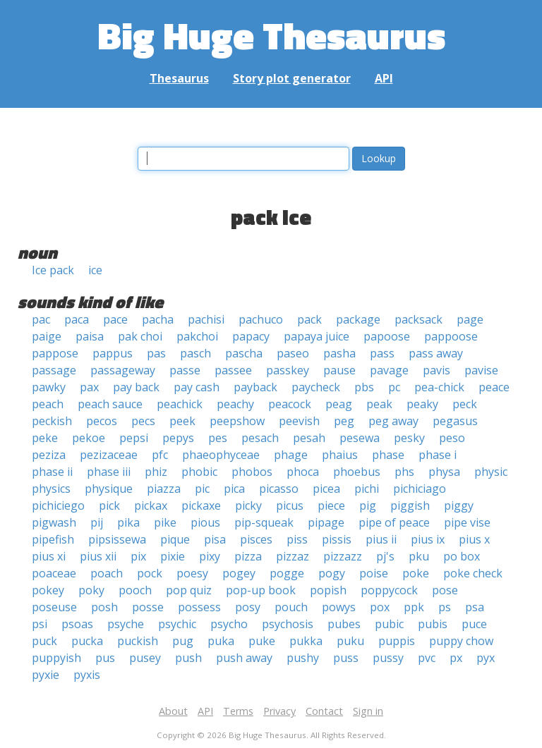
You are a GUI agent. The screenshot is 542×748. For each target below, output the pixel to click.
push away (244, 658)
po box (461, 556)
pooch (135, 590)
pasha (339, 353)
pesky (409, 438)
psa (474, 607)
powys (339, 607)
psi (39, 624)
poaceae (54, 573)
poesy (192, 573)
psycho (229, 624)
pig (367, 505)
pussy (388, 658)
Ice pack (53, 270)
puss (346, 658)
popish (328, 590)
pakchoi (197, 336)
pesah (309, 438)
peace (494, 387)
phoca (303, 471)
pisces (256, 539)
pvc (426, 658)
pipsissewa (117, 539)
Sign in (368, 711)
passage (54, 370)
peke (45, 438)
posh (104, 607)
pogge (287, 573)
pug (182, 641)
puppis (396, 641)
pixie (172, 556)
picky (248, 505)
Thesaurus (179, 78)
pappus (112, 353)
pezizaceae (109, 454)
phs (404, 471)
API (384, 78)
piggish (410, 505)
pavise (481, 370)
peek (182, 421)
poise (373, 573)
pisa (215, 539)
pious (205, 522)
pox (380, 607)
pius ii (381, 539)
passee (233, 370)
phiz (156, 471)
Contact (324, 711)
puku (350, 641)
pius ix (428, 539)
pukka (306, 641)
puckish (137, 641)
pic (202, 488)
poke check (472, 573)
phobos (251, 471)
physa (444, 471)
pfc (160, 454)
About (173, 711)
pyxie (45, 674)
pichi (366, 488)
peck (464, 404)
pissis (336, 539)
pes (217, 438)
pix (138, 556)
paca (76, 319)
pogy (331, 573)
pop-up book (261, 590)
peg (344, 421)
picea (326, 488)
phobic (199, 471)
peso (452, 438)
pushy (303, 658)
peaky (422, 404)
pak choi (140, 336)
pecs (143, 421)
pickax (150, 505)
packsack (418, 319)
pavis (436, 370)
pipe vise (467, 522)
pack (309, 319)
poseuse (54, 607)
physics (51, 488)
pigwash (54, 522)
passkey (287, 370)
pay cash (196, 387)
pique (175, 539)
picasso (279, 488)
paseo (293, 353)
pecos (101, 421)
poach (106, 573)
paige (46, 336)
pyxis (86, 674)
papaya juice (316, 336)
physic (490, 471)
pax (89, 387)
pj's (385, 556)
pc (394, 387)
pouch (291, 607)
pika (128, 522)
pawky (49, 387)
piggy (459, 505)
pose (445, 590)
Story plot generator (292, 78)
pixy (209, 556)
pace (115, 319)
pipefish (53, 539)
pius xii (98, 556)
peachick (180, 404)
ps (444, 607)
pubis (432, 624)
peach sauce (110, 404)
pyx (485, 658)
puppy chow (461, 641)
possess (199, 607)
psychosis (287, 624)
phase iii (109, 471)
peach (48, 404)
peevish (299, 421)
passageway (122, 370)
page (470, 319)
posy (247, 607)
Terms (238, 711)
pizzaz (292, 556)
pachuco (261, 319)
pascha (244, 353)
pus (105, 658)
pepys (178, 438)
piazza (164, 488)
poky (91, 590)
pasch (195, 353)
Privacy (279, 711)
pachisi (206, 319)
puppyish (56, 658)
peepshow (237, 421)
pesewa (359, 438)
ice (95, 270)
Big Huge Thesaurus (271, 35)
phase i (437, 454)
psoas (77, 624)
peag (338, 404)
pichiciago (419, 488)
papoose (386, 336)
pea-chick (439, 387)
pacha (158, 319)
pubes (344, 624)
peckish (52, 421)
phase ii (52, 471)
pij (96, 522)
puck (44, 641)
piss (297, 539)
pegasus (455, 421)
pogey (238, 573)
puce (474, 624)
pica (234, 488)
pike (165, 522)
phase (388, 454)
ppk (414, 607)
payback (255, 387)
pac (41, 319)
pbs (364, 387)
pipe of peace (394, 522)
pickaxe (201, 505)
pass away (436, 353)
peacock (289, 404)
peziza (49, 454)
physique (109, 488)
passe (184, 370)
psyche (125, 624)
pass (382, 353)
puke (261, 641)
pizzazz (342, 556)
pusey (145, 658)
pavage (389, 370)
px (456, 658)
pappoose (451, 336)
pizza (248, 556)
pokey (48, 590)
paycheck (315, 387)
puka (220, 641)
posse (148, 607)
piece (331, 505)
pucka (87, 641)
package (358, 319)
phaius (340, 454)
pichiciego (58, 505)
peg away (393, 421)
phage (291, 454)
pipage (326, 522)
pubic (389, 624)
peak (379, 404)
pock (149, 573)
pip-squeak (264, 522)
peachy (235, 404)
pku (419, 556)
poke (415, 573)
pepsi (133, 438)
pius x (474, 539)
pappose (55, 353)
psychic (177, 624)
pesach (260, 438)
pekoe (88, 438)
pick (109, 505)
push (188, 658)
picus (289, 505)
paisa (90, 336)
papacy (251, 336)
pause (339, 370)
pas (156, 353)
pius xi (49, 556)
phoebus (356, 471)
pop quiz (189, 590)
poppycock (389, 590)
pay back (136, 387)
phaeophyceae (221, 454)
